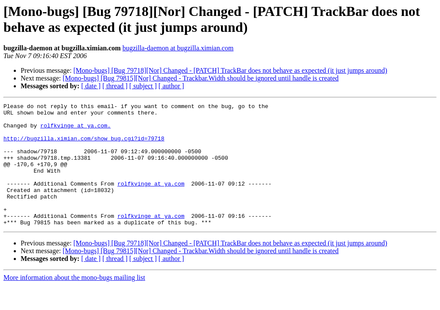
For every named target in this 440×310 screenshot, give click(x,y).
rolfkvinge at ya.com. (75, 130)
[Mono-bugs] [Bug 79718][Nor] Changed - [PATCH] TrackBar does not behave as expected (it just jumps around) (230, 70)
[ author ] (171, 86)
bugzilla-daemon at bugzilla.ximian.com (178, 48)
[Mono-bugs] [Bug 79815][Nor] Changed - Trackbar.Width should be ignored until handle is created (201, 78)
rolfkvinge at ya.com (150, 200)
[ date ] (91, 86)
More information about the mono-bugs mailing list (74, 302)
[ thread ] (115, 86)
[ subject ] (143, 86)
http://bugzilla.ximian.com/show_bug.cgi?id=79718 (83, 146)
